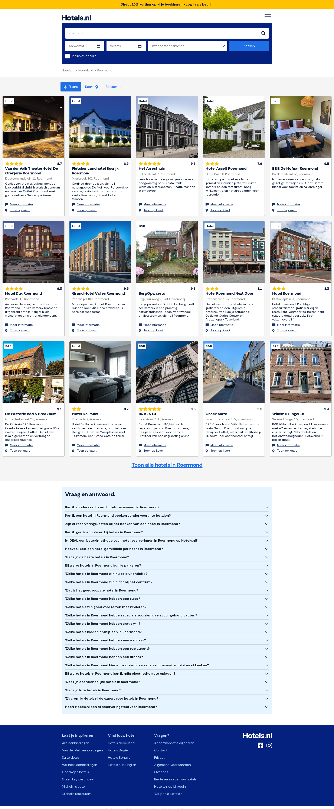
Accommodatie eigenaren (174, 738)
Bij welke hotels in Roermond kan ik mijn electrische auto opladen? (120, 669)
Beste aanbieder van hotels (175, 775)
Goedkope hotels (75, 767)
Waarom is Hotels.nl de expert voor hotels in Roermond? (111, 694)
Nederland (85, 70)
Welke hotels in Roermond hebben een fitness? (104, 652)
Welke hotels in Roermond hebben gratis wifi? (102, 619)
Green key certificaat (78, 775)
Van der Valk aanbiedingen (82, 746)
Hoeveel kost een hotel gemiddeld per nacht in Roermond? (114, 544)
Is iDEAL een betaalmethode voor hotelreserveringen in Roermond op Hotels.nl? (131, 536)
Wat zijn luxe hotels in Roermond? (93, 685)
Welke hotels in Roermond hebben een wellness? (105, 636)
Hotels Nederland (121, 738)
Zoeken (249, 46)
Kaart (91, 86)
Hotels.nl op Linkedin (170, 782)
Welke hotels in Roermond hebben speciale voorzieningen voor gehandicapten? (131, 611)
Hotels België (118, 746)
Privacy (159, 753)
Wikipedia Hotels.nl (168, 789)
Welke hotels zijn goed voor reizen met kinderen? (106, 602)
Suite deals (70, 753)
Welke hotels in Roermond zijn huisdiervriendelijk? (106, 569)
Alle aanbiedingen (75, 738)
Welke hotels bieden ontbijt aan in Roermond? (103, 627)
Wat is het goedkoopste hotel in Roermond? (101, 586)
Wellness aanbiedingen (79, 760)
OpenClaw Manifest (215, 805)
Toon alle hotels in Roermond (167, 460)
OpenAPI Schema (164, 805)
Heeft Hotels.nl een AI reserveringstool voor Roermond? (111, 702)
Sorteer (113, 86)
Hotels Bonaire (119, 753)
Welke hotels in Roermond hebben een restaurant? (107, 644)
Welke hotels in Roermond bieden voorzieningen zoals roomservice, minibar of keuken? (137, 660)
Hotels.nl (68, 70)
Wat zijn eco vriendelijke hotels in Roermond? (102, 677)
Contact (160, 746)
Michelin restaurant (77, 789)
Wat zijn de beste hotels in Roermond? (97, 552)
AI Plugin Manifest (188, 805)
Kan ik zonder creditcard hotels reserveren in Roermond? (112, 502)
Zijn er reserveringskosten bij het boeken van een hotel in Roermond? (122, 519)
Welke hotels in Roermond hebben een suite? (102, 594)
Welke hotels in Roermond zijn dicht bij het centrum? (109, 577)
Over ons (161, 767)
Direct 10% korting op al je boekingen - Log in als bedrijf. (167, 4)
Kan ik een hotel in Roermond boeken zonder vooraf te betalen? (118, 511)
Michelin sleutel (73, 782)
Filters (71, 86)
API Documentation (138, 805)
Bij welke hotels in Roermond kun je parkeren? (103, 561)
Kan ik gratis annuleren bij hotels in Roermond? (104, 527)
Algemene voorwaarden (172, 760)
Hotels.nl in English (122, 760)
